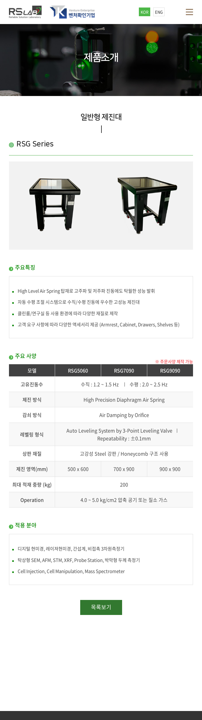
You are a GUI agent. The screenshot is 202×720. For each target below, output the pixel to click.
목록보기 (101, 607)
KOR (144, 12)
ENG (159, 12)
